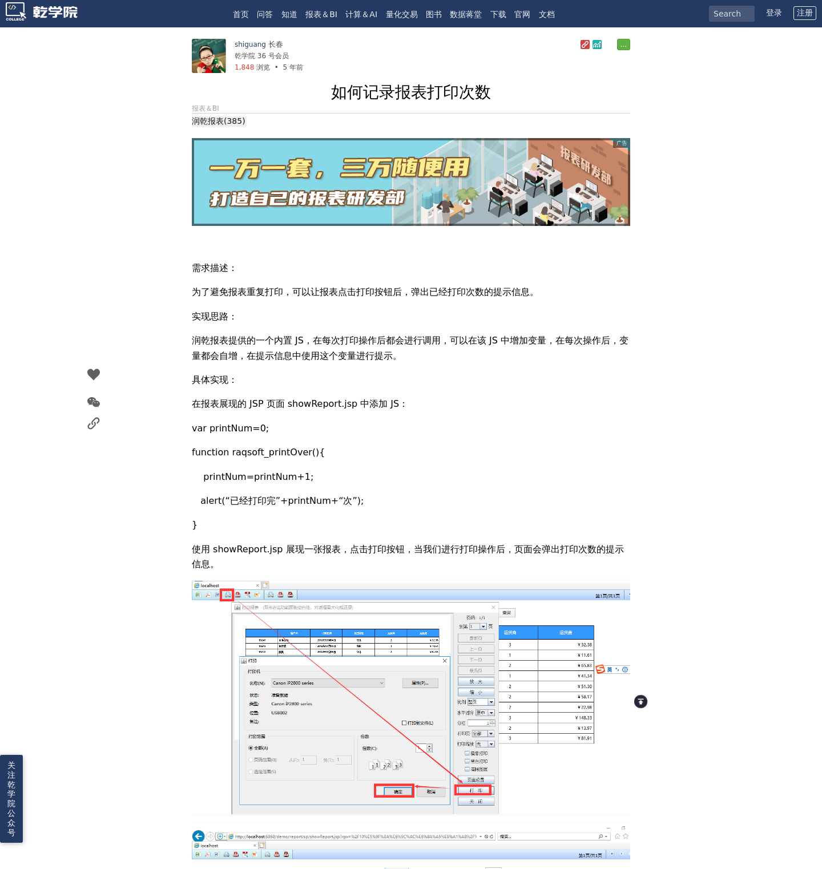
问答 (265, 14)
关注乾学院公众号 (11, 799)
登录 (774, 12)
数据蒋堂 (466, 14)
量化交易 (402, 14)
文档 (547, 14)
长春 (275, 44)
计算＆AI (361, 14)
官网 (522, 14)
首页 (241, 14)
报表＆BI (321, 14)
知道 (289, 14)
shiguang (250, 44)
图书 (434, 14)
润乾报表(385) (218, 121)
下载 (498, 14)
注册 (805, 12)
